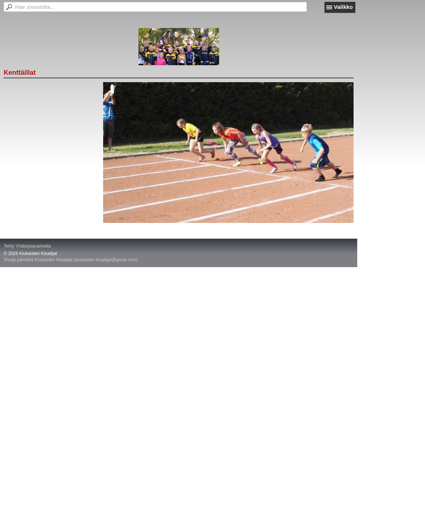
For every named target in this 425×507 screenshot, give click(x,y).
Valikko (343, 7)
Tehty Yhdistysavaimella (27, 246)
